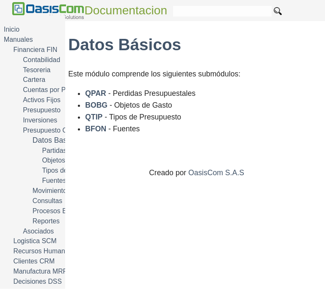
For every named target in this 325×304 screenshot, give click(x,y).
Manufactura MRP (41, 271)
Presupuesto (42, 110)
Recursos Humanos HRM (51, 251)
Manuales (18, 39)
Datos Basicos (56, 140)
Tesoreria (36, 69)
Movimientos (51, 190)
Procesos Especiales (64, 210)
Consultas (47, 200)
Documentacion (126, 10)
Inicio (11, 29)
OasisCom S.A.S (216, 172)
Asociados (38, 231)
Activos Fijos (42, 99)
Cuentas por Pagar (51, 89)
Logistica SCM (35, 240)
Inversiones (40, 120)
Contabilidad (41, 59)
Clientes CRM (34, 261)
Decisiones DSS (38, 281)
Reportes (46, 221)
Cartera (34, 79)
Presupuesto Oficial (52, 130)
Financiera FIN (36, 49)
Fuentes (54, 180)
